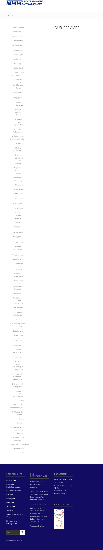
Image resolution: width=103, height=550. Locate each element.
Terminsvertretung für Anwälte (16, 438)
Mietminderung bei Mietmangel (17, 201)
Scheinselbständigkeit (17, 68)
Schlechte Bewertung (17, 149)
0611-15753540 (42, 491)
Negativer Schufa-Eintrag (17, 170)
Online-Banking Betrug (18, 112)
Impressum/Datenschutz (16, 444)
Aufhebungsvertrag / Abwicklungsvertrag (17, 48)
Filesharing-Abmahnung (17, 178)
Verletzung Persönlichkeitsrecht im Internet (17, 159)
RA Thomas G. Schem (17, 413)
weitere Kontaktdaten (38, 504)
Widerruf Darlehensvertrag (17, 130)
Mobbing (17, 63)
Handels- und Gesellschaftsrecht (16, 137)
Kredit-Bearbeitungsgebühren (17, 103)
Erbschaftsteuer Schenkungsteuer (17, 313)
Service (9, 15)
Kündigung (17, 59)
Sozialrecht (18, 222)
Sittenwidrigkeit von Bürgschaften (17, 122)
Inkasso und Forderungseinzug (17, 394)
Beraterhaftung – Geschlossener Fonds (17, 83)
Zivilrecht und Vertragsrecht (17, 385)
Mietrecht (18, 185)
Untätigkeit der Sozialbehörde (17, 301)
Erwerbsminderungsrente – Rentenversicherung (17, 266)
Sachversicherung (17, 357)
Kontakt (20, 423)
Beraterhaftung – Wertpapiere (17, 95)
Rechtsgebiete (18, 27)
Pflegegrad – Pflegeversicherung (17, 239)
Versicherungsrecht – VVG (16, 325)
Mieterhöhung (17, 194)
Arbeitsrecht (17, 31)
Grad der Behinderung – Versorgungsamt (17, 250)
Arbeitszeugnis (17, 40)
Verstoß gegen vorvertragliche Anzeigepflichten (17, 365)
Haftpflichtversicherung (17, 331)
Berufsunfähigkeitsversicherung (17, 345)
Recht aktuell (19, 449)
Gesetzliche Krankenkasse (17, 274)
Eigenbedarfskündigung (17, 189)
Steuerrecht (18, 308)
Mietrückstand (17, 208)
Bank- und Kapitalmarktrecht (16, 73)
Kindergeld (17, 319)
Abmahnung (17, 36)
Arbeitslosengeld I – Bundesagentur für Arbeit (17, 285)
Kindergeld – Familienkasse (17, 229)
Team (22, 401)
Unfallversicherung (17, 259)
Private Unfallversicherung (17, 350)
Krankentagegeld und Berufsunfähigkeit (17, 338)
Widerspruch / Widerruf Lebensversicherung (17, 377)
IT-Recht (19, 143)
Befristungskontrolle (17, 55)
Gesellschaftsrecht (13, 491)
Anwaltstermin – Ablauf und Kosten (16, 430)
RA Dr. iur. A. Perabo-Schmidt (16, 406)
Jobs (22, 452)
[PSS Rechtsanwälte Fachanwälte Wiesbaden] (24, 6)
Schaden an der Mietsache (17, 215)
